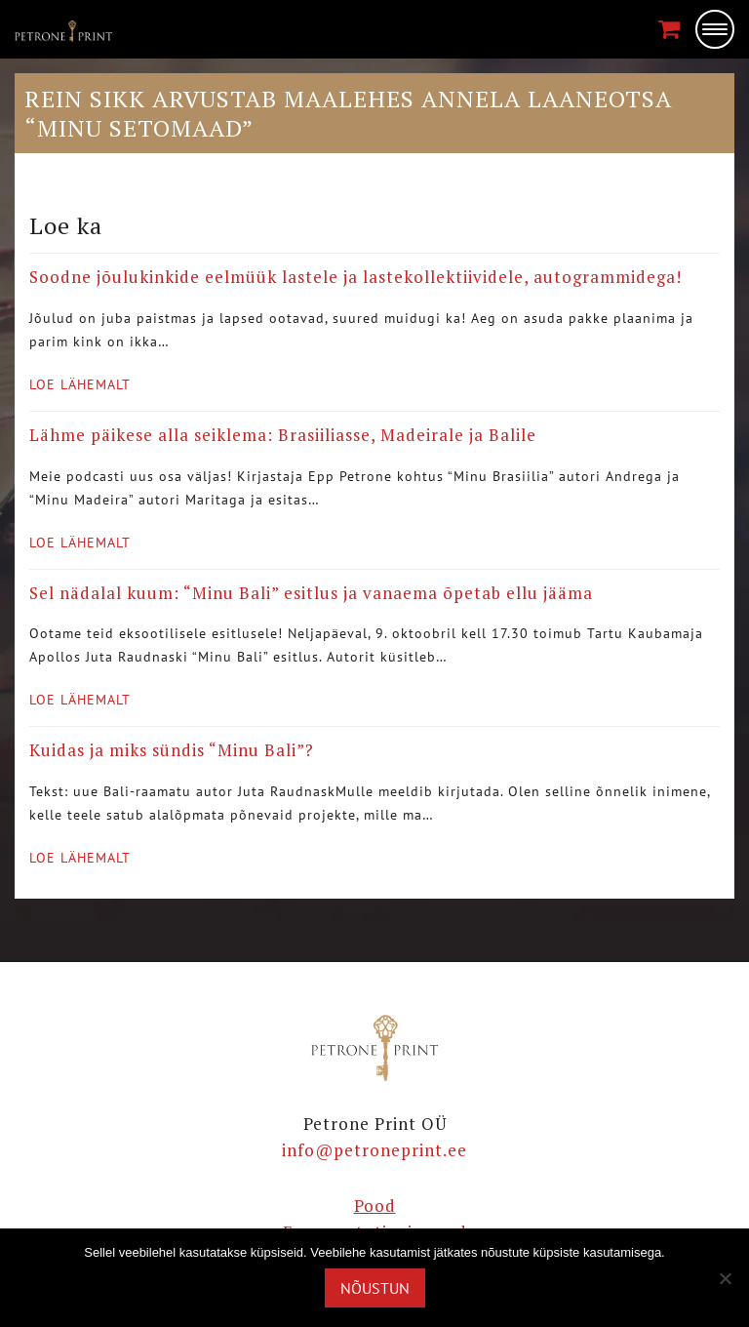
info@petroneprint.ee (374, 1150)
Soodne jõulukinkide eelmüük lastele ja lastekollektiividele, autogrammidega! (355, 276)
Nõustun (375, 1288)
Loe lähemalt (80, 384)
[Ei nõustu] (724, 1278)
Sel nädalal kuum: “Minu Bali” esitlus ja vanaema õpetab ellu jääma (311, 593)
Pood (375, 1205)
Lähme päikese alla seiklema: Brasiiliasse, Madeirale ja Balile (282, 434)
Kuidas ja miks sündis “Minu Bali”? (171, 750)
